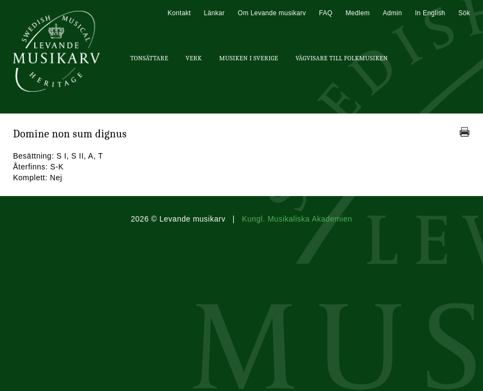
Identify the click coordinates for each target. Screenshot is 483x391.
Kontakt (179, 13)
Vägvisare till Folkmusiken (341, 58)
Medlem (358, 13)
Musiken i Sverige (248, 58)
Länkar (214, 13)
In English (430, 13)
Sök (464, 13)
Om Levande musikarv (272, 13)
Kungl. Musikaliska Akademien (297, 219)
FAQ (326, 13)
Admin (392, 13)
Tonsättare (149, 58)
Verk (194, 58)
